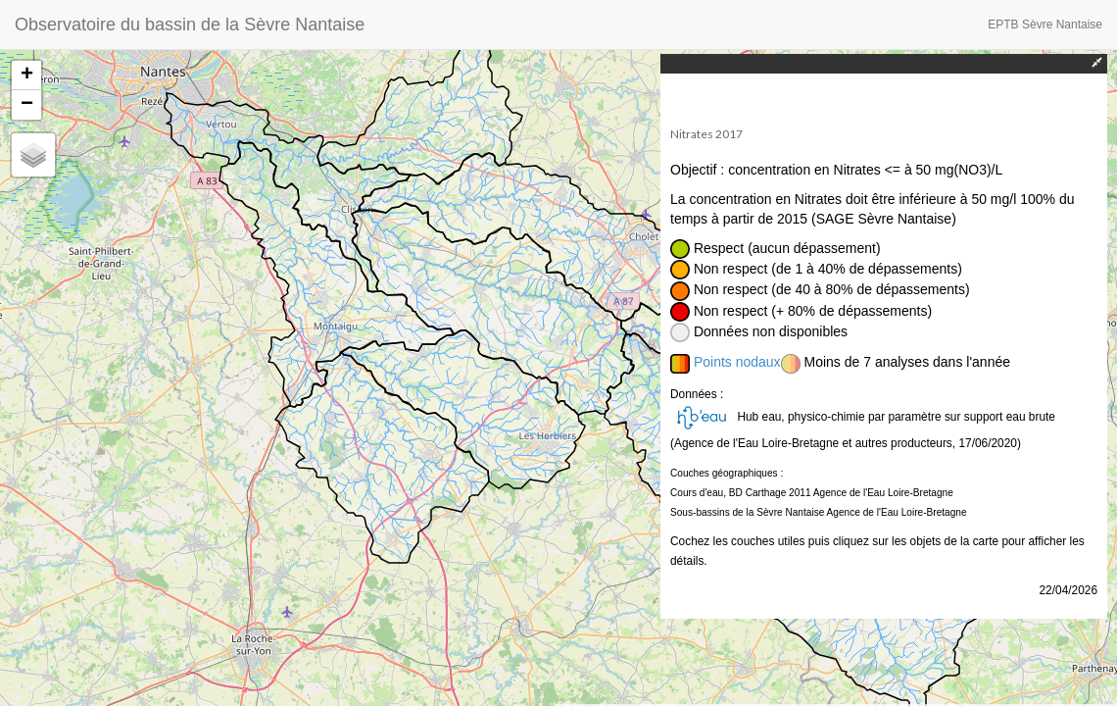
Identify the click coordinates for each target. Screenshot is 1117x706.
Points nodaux (737, 362)
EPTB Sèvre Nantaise (1045, 24)
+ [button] (27, 75)
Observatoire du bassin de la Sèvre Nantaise (189, 24)
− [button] (27, 105)
